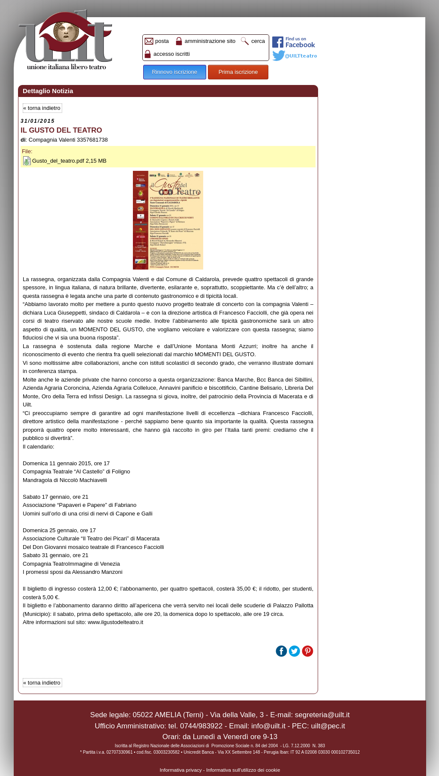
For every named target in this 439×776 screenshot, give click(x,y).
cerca (258, 41)
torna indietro (44, 108)
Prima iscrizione (238, 72)
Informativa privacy (181, 770)
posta (162, 41)
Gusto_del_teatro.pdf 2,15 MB (69, 161)
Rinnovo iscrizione (175, 72)
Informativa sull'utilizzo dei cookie (243, 770)
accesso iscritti (171, 54)
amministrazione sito (210, 41)
